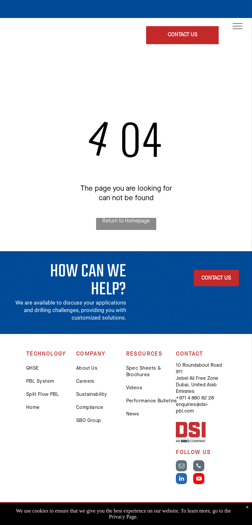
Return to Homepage (126, 221)
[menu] (237, 26)
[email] (181, 466)
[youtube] (198, 479)
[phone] (198, 466)
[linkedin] (181, 479)
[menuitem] (52, 368)
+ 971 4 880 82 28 (195, 398)
